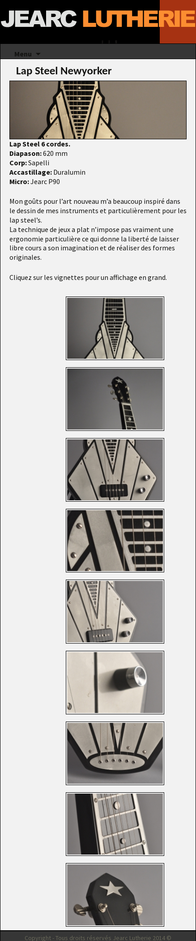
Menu (23, 53)
